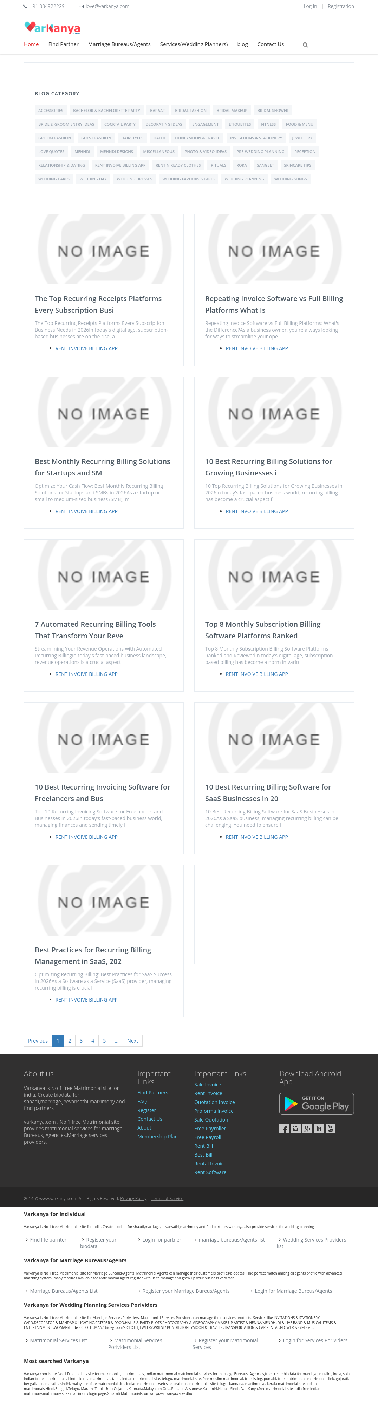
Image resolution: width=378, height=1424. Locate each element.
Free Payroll (207, 1137)
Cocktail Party (120, 124)
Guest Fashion (96, 137)
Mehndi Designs (116, 151)
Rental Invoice (210, 1163)
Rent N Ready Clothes (178, 165)
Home (31, 43)
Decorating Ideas (164, 124)
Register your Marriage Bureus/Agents (185, 1290)
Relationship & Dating (61, 165)
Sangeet (265, 165)
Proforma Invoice (214, 1110)
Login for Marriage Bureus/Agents (293, 1290)
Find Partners (152, 1092)
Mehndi (82, 151)
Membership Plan (157, 1136)
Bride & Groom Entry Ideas (66, 124)
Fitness (268, 124)
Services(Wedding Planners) (194, 43)
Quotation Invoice (214, 1102)
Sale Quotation (211, 1119)
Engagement (205, 124)
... (116, 1040)
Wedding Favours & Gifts (188, 178)
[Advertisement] (274, 914)
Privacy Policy (133, 1199)
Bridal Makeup (232, 110)
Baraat (157, 110)
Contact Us (271, 43)
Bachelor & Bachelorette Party (106, 110)
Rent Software (210, 1172)
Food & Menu (299, 124)
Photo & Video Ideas (206, 151)
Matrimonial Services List (58, 1340)
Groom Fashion (54, 137)
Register (146, 1110)
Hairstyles (132, 137)
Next (132, 1040)
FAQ (142, 1101)
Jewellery (302, 137)
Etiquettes (240, 124)
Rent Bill (203, 1146)
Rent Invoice (208, 1093)
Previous (38, 1040)
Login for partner (162, 1239)
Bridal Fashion (191, 110)
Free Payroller (210, 1128)
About (144, 1127)
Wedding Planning (244, 178)
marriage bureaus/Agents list (232, 1239)
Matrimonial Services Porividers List (135, 1343)
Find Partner (63, 43)
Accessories (50, 110)
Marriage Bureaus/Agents (119, 43)
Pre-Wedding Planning (261, 151)
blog (242, 43)
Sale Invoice (207, 1084)
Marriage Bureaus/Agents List (64, 1290)
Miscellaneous (159, 151)
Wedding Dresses (134, 178)
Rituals (218, 165)
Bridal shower (273, 110)
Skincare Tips (298, 165)
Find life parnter (48, 1239)
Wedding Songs (290, 178)
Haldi (159, 137)
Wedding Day (93, 178)
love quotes (51, 151)
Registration (341, 6)
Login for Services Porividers (315, 1340)
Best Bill (203, 1154)
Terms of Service (167, 1199)
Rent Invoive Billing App (120, 165)
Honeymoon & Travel (197, 137)
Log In (310, 6)
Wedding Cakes (54, 178)
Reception (304, 151)
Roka (241, 165)
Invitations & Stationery (256, 137)
